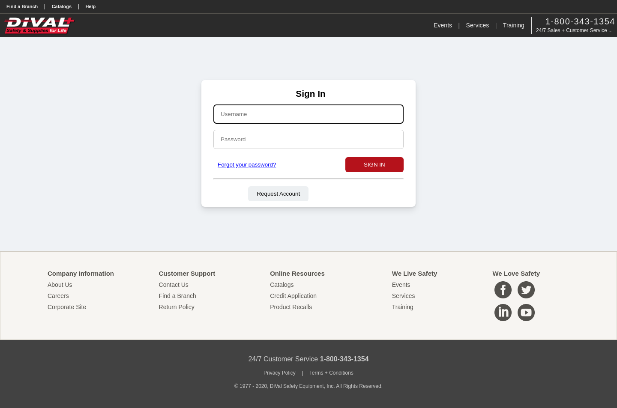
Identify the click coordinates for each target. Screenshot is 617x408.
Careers (58, 295)
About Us (60, 284)
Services (477, 25)
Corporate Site (67, 307)
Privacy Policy (280, 373)
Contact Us (174, 284)
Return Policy (177, 307)
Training (513, 25)
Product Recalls (291, 307)
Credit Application (293, 295)
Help (90, 6)
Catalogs (62, 6)
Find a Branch (22, 6)
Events (443, 25)
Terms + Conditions (331, 373)
